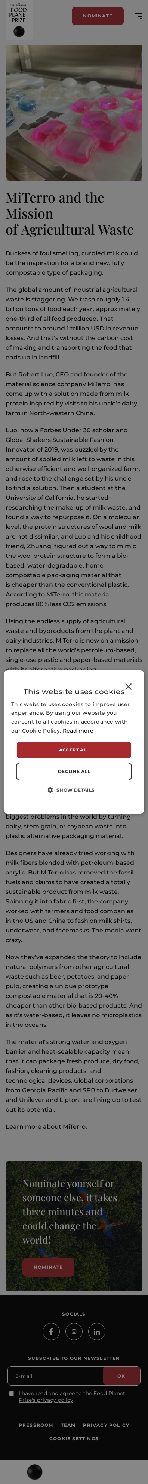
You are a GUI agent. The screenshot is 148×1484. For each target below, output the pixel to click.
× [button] (128, 688)
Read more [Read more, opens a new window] (78, 730)
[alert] (74, 742)
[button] (74, 789)
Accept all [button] (74, 750)
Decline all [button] (74, 771)
